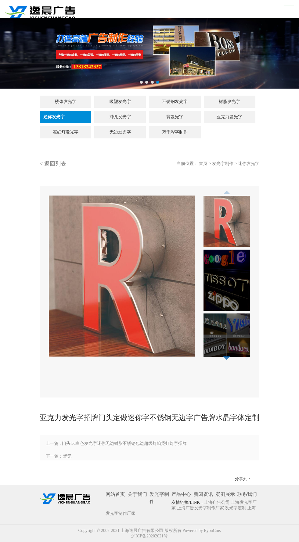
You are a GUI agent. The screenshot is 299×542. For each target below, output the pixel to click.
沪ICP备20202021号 (149, 536)
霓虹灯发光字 (65, 132)
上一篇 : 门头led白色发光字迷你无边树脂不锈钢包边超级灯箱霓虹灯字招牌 (116, 443)
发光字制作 (222, 163)
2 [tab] (146, 82)
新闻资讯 (203, 494)
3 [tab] (152, 82)
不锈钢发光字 (175, 101)
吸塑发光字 (120, 101)
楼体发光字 (65, 101)
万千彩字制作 (175, 132)
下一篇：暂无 (58, 456)
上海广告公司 (217, 502)
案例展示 (225, 494)
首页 (203, 163)
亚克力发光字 (229, 117)
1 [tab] (141, 82)
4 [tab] (157, 82)
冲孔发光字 (120, 117)
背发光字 (174, 117)
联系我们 (247, 494)
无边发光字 (120, 132)
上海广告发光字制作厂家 (201, 508)
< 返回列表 (53, 164)
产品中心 (181, 494)
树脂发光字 (229, 101)
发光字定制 (236, 508)
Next (199, 292)
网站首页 (115, 494)
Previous (226, 190)
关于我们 (137, 494)
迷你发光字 (54, 117)
